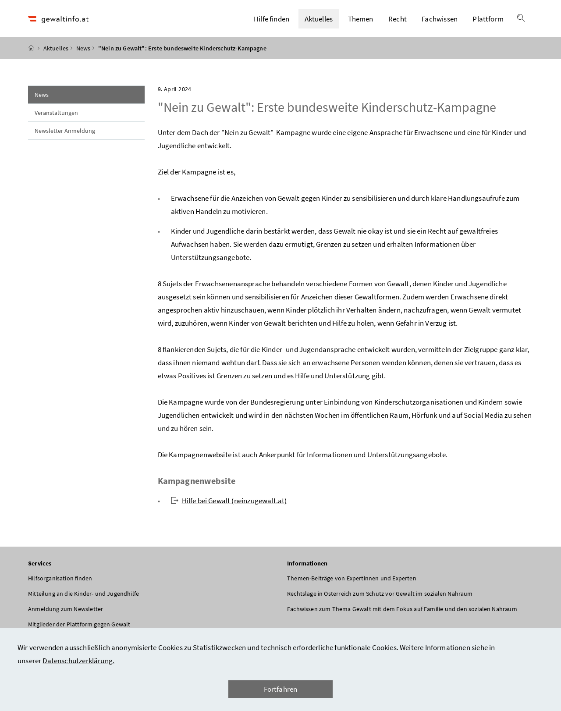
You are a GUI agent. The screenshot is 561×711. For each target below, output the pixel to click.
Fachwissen (440, 20)
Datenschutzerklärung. (78, 660)
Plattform (488, 20)
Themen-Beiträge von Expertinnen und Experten (351, 582)
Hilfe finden (271, 20)
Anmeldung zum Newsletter (65, 613)
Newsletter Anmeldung (65, 135)
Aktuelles (319, 20)
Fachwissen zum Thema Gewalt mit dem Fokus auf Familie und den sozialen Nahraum (402, 613)
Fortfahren (281, 689)
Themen (360, 20)
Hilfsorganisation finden (60, 582)
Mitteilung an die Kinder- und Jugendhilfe (83, 597)
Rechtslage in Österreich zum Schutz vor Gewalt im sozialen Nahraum (380, 597)
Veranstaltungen (56, 117)
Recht (397, 20)
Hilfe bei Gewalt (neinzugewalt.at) (229, 504)
